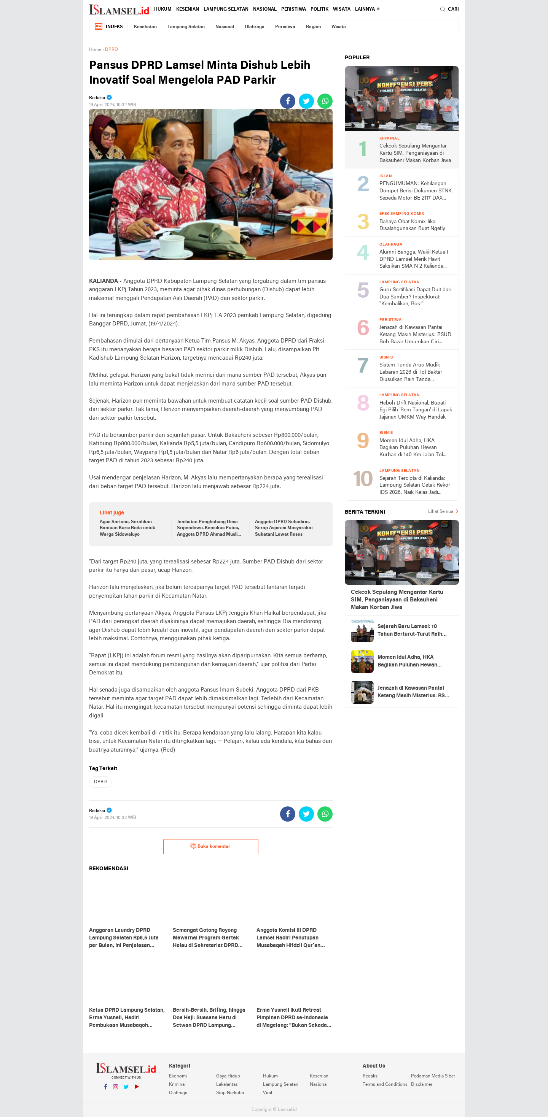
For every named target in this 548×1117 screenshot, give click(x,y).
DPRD (100, 782)
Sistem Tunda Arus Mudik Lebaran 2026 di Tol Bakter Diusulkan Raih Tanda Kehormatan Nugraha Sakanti (413, 372)
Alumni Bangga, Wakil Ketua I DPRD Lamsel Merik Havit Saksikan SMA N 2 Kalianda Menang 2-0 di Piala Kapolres (413, 259)
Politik (319, 9)
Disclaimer (421, 1084)
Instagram (115, 1090)
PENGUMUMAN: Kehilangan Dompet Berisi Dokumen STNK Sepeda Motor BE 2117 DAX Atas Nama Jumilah (415, 191)
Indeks (108, 26)
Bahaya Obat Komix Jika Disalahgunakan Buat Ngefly (412, 225)
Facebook (105, 1090)
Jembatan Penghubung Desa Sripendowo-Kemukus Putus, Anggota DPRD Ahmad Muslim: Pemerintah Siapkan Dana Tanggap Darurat (210, 529)
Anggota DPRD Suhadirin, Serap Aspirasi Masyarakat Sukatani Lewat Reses (284, 528)
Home (95, 50)
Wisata (341, 9)
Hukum (163, 9)
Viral (267, 1093)
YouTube (136, 1090)
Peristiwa (293, 9)
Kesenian (187, 9)
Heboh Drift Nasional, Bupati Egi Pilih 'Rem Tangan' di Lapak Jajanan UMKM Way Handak (415, 410)
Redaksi (371, 1076)
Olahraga (254, 27)
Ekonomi (178, 1076)
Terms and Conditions (385, 1084)
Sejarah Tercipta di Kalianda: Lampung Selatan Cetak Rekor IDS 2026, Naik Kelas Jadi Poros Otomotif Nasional (414, 486)
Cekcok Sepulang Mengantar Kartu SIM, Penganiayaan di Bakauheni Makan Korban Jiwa (415, 153)
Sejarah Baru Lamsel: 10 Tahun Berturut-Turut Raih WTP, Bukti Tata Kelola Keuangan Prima (410, 631)
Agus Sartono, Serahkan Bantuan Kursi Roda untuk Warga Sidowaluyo (127, 528)
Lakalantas (227, 1084)
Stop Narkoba (230, 1093)
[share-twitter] (306, 101)
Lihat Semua (440, 511)
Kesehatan (145, 27)
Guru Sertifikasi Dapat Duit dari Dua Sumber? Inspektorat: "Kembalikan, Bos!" (415, 297)
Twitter (126, 1090)
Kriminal (177, 1084)
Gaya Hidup (228, 1076)
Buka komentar (210, 846)
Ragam (313, 27)
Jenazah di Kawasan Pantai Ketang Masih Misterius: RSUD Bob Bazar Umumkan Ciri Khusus (415, 335)
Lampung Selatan (226, 9)
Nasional (265, 9)
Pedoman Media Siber (433, 1076)
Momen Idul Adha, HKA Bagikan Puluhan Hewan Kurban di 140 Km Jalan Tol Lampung (411, 448)
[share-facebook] (287, 101)
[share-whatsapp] (325, 101)
